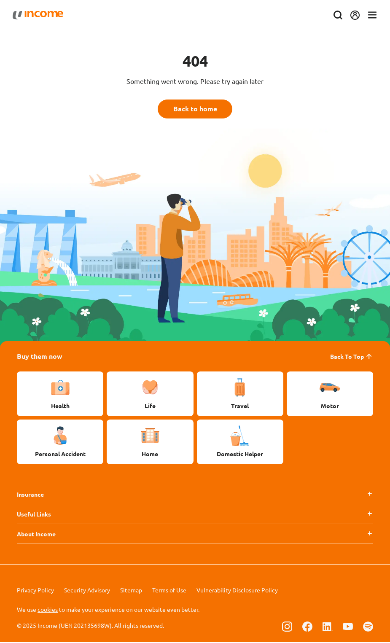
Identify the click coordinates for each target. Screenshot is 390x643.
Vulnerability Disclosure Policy (237, 591)
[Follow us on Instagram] (287, 627)
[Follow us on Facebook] (307, 627)
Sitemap (131, 591)
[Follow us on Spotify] (368, 627)
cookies (48, 610)
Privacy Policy (35, 591)
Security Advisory (87, 591)
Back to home (195, 109)
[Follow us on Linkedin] (328, 627)
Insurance (30, 495)
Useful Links (34, 515)
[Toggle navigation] (368, 15)
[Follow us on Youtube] (348, 627)
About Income (36, 535)
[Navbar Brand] (42, 15)
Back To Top (351, 357)
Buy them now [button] (39, 357)
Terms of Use (169, 591)
